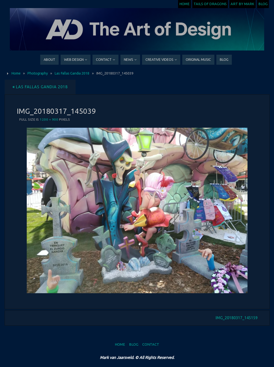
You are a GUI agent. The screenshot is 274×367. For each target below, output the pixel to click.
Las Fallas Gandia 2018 (71, 73)
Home (184, 4)
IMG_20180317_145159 (237, 318)
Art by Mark (242, 4)
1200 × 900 (49, 119)
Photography (37, 73)
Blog (263, 4)
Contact (150, 344)
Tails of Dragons (210, 4)
